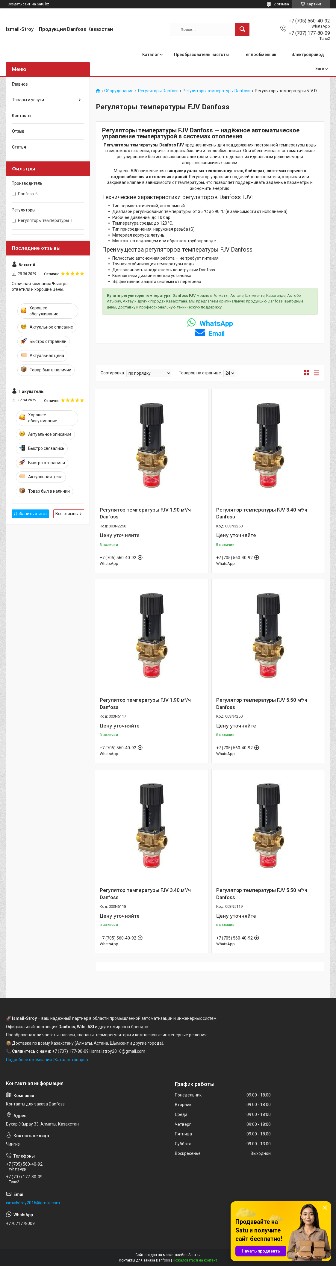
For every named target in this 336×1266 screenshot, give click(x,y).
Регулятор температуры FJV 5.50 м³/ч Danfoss (261, 703)
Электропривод (307, 54)
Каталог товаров (71, 1059)
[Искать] (242, 29)
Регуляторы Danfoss (158, 91)
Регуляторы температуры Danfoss (216, 91)
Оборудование (119, 91)
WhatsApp (210, 323)
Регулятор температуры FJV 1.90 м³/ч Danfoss (145, 513)
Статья (19, 147)
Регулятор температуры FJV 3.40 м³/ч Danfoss (261, 513)
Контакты (21, 115)
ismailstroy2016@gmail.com (33, 1202)
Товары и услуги (28, 99)
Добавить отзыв (30, 513)
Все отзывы (66, 513)
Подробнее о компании (29, 1059)
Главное (20, 84)
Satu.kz (194, 1255)
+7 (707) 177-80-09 (70, 1051)
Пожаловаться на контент (195, 1260)
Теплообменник (260, 54)
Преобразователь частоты (201, 54)
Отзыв (18, 131)
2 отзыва (281, 4)
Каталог (150, 54)
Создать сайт (18, 4)
